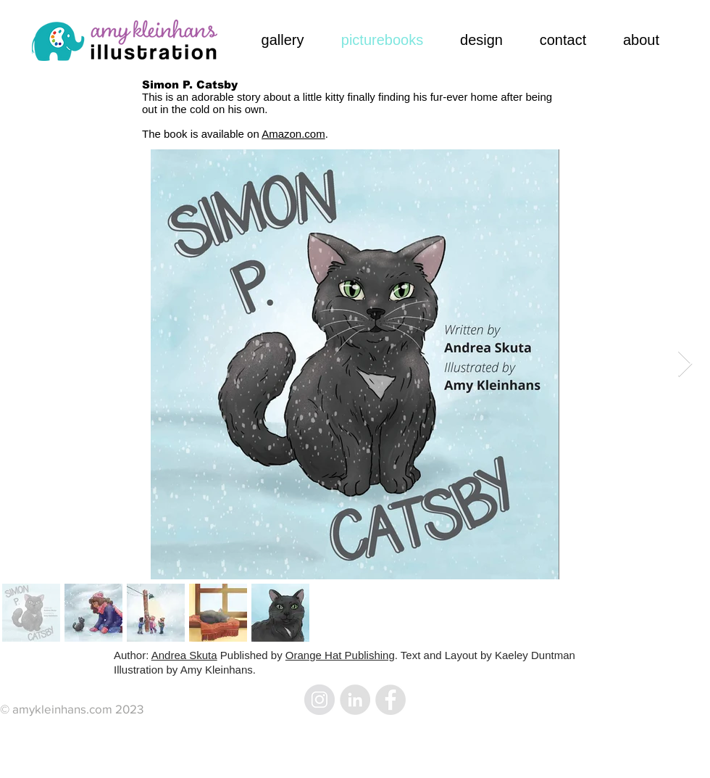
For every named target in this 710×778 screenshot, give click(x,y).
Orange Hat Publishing (340, 655)
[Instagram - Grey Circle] (319, 699)
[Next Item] (685, 364)
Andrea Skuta (184, 655)
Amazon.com (293, 134)
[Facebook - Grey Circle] (390, 699)
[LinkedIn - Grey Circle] (355, 699)
